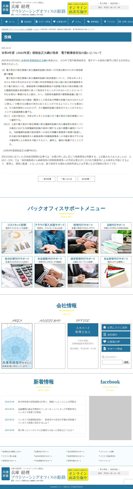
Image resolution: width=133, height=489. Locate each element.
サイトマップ (105, 461)
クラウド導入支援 (9, 456)
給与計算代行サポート (43, 456)
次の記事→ (86, 179)
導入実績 (103, 3)
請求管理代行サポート (76, 456)
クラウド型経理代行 (107, 456)
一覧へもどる (66, 179)
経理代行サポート (9, 461)
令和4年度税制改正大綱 (33, 60)
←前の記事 (46, 179)
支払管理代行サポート (76, 452)
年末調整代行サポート (43, 461)
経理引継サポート (74, 461)
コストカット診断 (107, 452)
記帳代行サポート (42, 452)
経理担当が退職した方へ (12, 452)
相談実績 (114, 3)
